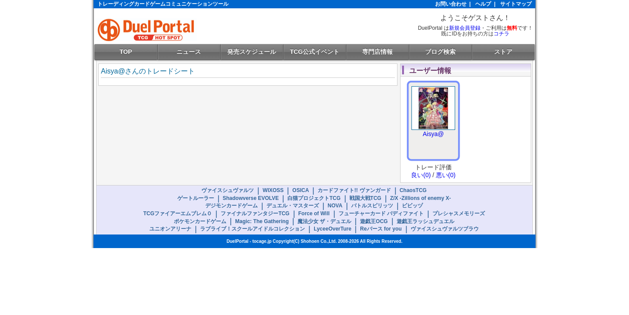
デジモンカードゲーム (231, 206)
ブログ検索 (440, 51)
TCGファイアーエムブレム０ (177, 213)
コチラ (501, 34)
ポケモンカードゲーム (200, 221)
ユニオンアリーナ (170, 229)
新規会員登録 (464, 28)
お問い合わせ (451, 4)
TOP (126, 51)
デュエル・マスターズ (292, 206)
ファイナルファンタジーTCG (255, 213)
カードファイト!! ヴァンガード (354, 190)
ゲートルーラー (195, 198)
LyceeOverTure (332, 229)
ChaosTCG (413, 190)
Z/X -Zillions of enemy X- (420, 198)
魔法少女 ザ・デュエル (324, 221)
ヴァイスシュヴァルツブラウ (445, 229)
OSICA (300, 190)
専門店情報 (377, 51)
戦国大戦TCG (365, 198)
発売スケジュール (251, 51)
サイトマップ (516, 4)
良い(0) (421, 175)
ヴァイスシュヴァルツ (227, 190)
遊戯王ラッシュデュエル (425, 221)
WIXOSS (273, 190)
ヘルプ (483, 4)
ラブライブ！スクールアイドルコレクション (252, 229)
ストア (503, 51)
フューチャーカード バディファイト (381, 213)
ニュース (188, 51)
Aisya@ (433, 133)
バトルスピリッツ (372, 206)
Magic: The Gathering (262, 221)
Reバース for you (380, 229)
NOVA (335, 206)
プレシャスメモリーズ (458, 213)
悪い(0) (446, 175)
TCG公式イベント (315, 51)
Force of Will (314, 213)
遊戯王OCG (373, 221)
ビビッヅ (412, 206)
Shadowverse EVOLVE (251, 198)
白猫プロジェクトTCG (313, 198)
